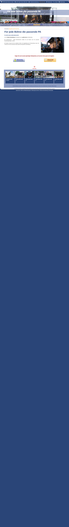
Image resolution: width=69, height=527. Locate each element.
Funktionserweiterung (34, 2)
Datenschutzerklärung (44, 90)
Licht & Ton (42, 2)
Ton (18, 28)
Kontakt (55, 2)
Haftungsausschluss (35, 90)
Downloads (51, 90)
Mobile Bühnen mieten (8, 2)
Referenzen (49, 2)
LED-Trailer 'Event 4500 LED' (21, 2)
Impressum (18, 90)
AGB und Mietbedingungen (26, 90)
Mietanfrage (62, 2)
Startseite (10, 28)
